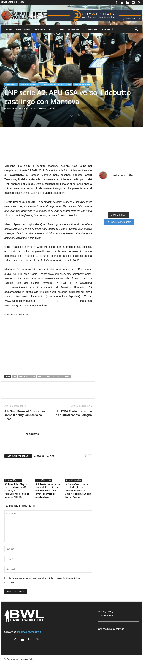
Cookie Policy (105, 615)
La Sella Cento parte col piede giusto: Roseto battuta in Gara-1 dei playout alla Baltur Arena (78, 490)
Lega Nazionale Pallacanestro (56, 84)
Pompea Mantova (61, 377)
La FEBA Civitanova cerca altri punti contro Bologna (74, 413)
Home (9, 29)
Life (62, 29)
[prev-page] (85, 456)
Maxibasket (91, 29)
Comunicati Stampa (29, 84)
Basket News (23, 29)
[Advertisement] (48, 152)
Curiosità (107, 29)
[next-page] (90, 456)
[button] (136, 29)
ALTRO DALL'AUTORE (45, 456)
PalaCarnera (44, 377)
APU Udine (23, 377)
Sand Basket (75, 29)
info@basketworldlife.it (29, 631)
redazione (12, 108)
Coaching (39, 29)
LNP (33, 377)
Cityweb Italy (27, 658)
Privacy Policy (105, 611)
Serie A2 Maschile (82, 84)
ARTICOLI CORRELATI (18, 456)
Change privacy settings (111, 628)
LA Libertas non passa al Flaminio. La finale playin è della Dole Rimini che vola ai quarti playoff (47, 490)
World (52, 29)
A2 (15, 377)
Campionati (11, 84)
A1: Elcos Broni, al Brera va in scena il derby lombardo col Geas (24, 415)
